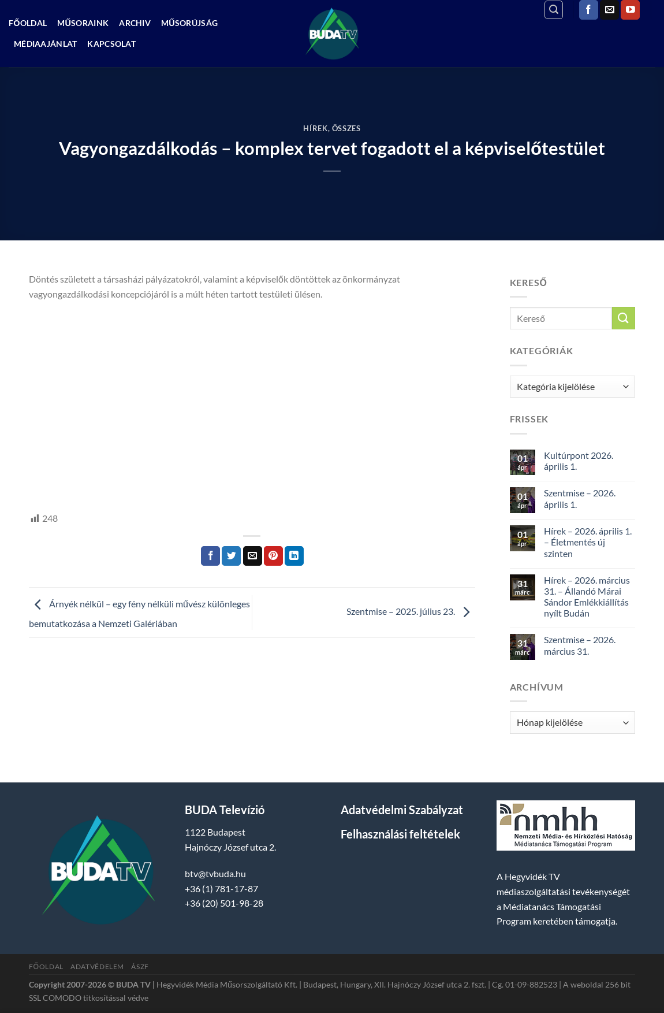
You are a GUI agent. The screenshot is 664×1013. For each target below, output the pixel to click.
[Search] (553, 10)
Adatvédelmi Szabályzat (402, 810)
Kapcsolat (111, 44)
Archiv (135, 23)
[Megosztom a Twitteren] (231, 556)
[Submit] (623, 318)
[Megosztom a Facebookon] (210, 556)
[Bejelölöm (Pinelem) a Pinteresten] (273, 556)
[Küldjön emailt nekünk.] (609, 10)
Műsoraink (83, 23)
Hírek (315, 128)
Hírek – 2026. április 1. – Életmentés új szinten (588, 541)
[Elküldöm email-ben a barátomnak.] (252, 556)
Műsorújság (189, 23)
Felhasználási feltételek (400, 834)
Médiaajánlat (45, 44)
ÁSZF (139, 966)
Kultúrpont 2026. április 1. (578, 461)
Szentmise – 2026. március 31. (579, 645)
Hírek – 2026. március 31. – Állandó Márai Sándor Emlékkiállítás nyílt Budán (587, 596)
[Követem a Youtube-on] (630, 10)
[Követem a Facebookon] (588, 10)
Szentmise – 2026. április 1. (579, 498)
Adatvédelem (97, 966)
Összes (346, 128)
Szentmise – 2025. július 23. (410, 611)
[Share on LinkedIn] (294, 556)
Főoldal (28, 23)
